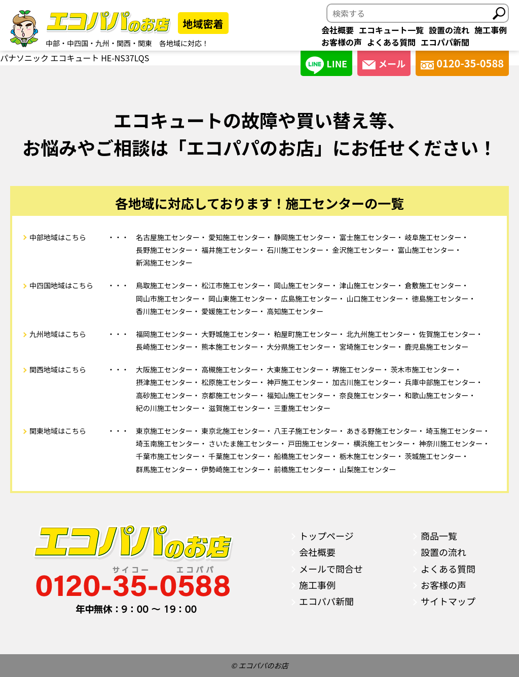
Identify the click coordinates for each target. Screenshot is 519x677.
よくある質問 (391, 42)
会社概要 (337, 30)
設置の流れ (449, 30)
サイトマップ (448, 601)
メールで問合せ (331, 568)
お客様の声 (341, 42)
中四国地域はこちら (61, 285)
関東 (145, 43)
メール (383, 63)
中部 (53, 43)
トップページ (326, 535)
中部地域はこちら (57, 237)
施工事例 (490, 30)
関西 (124, 43)
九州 (102, 43)
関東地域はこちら (57, 431)
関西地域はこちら (57, 369)
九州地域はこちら (57, 334)
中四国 (77, 43)
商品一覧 (439, 535)
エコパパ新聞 (445, 42)
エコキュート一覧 (391, 30)
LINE (326, 65)
